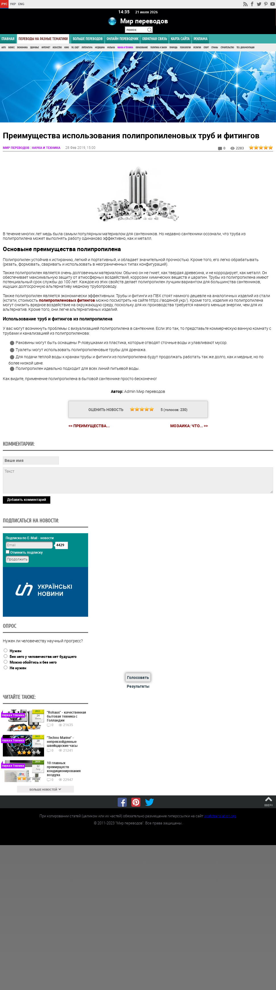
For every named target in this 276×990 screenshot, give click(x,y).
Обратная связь (154, 39)
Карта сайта (180, 39)
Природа (173, 47)
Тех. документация (245, 47)
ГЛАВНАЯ (7, 39)
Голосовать (138, 677)
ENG (21, 4)
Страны (214, 47)
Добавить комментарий (26, 499)
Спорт (206, 47)
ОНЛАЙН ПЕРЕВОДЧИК (122, 39)
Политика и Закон (158, 47)
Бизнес (11, 47)
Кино (66, 47)
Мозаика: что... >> (189, 426)
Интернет (45, 47)
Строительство (227, 47)
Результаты (138, 686)
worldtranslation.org (220, 815)
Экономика (22, 47)
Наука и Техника (125, 47)
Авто (3, 47)
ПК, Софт (75, 47)
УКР (13, 4)
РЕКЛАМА (200, 39)
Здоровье (34, 47)
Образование (142, 47)
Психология (185, 47)
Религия (197, 47)
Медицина (100, 47)
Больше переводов (88, 39)
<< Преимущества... (89, 425)
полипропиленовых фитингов (67, 300)
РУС (4, 4)
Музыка (111, 47)
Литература (87, 47)
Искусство (57, 47)
